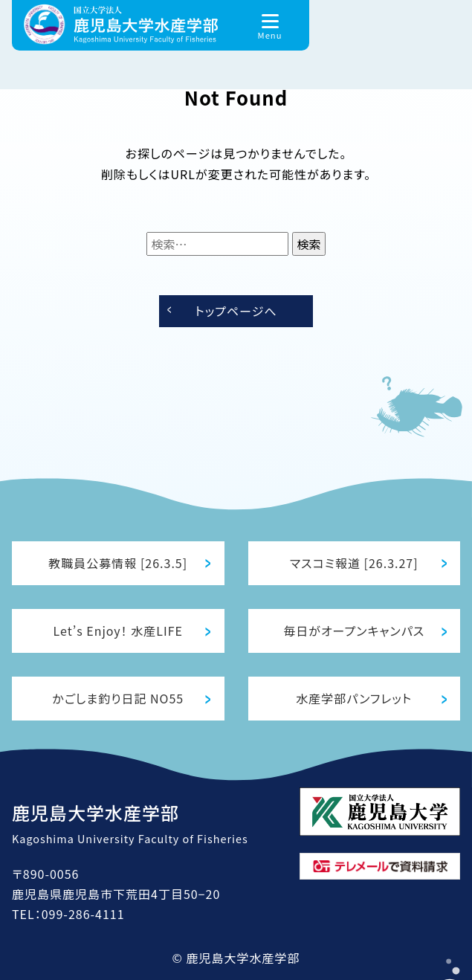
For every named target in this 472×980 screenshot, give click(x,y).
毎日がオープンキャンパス (353, 630)
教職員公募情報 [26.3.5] (117, 563)
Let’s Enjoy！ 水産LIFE (118, 630)
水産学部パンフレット (354, 698)
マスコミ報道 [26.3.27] (354, 563)
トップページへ (236, 311)
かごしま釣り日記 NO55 (118, 698)
